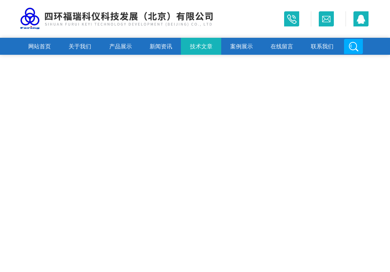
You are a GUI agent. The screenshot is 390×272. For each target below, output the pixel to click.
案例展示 (241, 46)
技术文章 (201, 46)
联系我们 (322, 46)
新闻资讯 (161, 46)
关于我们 (80, 46)
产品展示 (120, 46)
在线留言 (282, 46)
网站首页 (39, 46)
